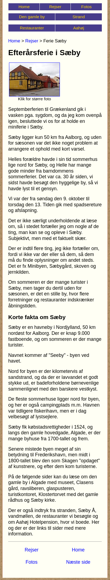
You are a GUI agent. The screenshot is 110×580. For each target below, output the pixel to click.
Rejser (55, 6)
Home (24, 6)
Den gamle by (32, 16)
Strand (78, 16)
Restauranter (32, 28)
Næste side (78, 562)
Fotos (86, 6)
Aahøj (78, 28)
